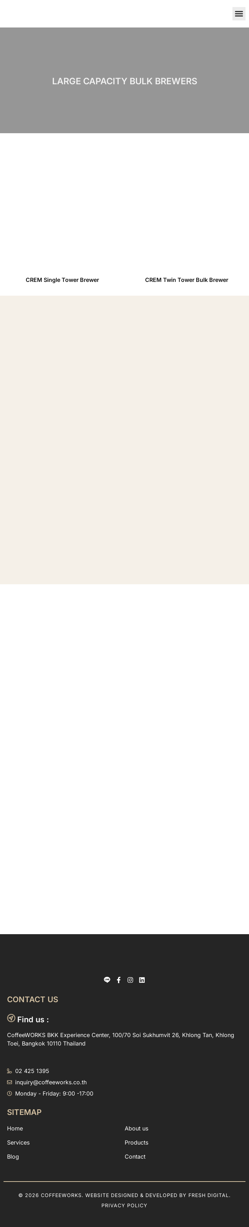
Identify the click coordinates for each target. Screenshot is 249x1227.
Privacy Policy (124, 1205)
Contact (135, 1156)
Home (15, 1128)
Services (18, 1142)
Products (136, 1142)
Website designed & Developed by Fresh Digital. (158, 1195)
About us (136, 1128)
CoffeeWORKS (61, 1195)
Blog (13, 1156)
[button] (239, 13)
